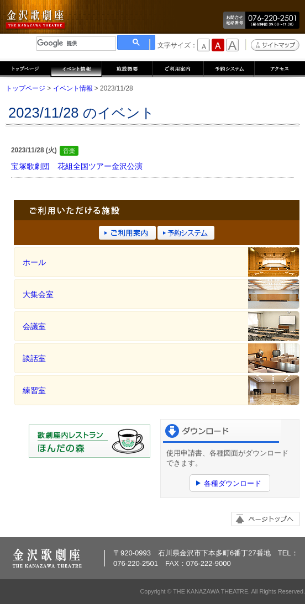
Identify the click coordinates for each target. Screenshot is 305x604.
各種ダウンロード (232, 483)
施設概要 (127, 68)
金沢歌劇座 (36, 19)
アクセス (279, 68)
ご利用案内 (177, 68)
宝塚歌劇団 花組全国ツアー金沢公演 (77, 166)
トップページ (25, 68)
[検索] (76, 43)
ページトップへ (265, 519)
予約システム (228, 68)
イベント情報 (76, 68)
